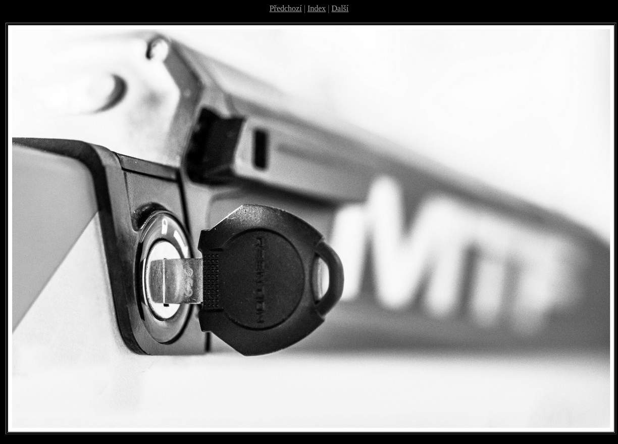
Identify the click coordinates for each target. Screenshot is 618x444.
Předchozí (286, 8)
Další (340, 8)
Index (316, 8)
